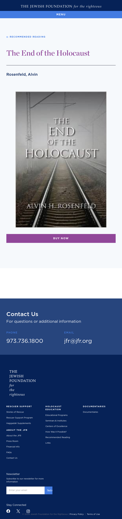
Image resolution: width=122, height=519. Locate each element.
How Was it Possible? (56, 432)
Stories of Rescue (15, 412)
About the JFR (13, 436)
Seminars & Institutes (55, 421)
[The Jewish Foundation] (61, 6)
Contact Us (11, 458)
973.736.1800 (24, 341)
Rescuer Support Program (19, 418)
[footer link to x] (18, 511)
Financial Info (13, 447)
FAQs (9, 453)
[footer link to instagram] (28, 511)
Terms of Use (93, 514)
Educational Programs (56, 415)
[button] (61, 14)
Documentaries (90, 412)
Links (48, 443)
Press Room (12, 441)
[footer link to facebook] (8, 511)
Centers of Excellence (56, 426)
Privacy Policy (77, 514)
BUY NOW (61, 238)
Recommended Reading (57, 437)
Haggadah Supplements (18, 423)
